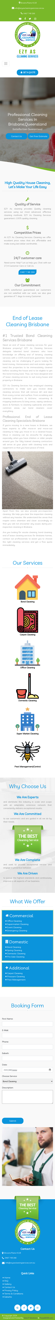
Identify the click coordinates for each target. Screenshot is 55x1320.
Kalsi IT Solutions (31, 1318)
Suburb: (5, 1053)
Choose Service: (9, 1076)
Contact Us (16, 136)
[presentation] (22, 1112)
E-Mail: (5, 1030)
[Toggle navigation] (6, 63)
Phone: (5, 1041)
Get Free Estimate (38, 136)
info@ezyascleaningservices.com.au (29, 8)
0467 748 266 (29, 13)
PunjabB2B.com (46, 1318)
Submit (12, 1120)
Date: (4, 1064)
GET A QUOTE (27, 72)
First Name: (7, 1018)
